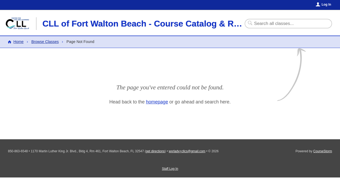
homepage (157, 102)
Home (18, 42)
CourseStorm (322, 151)
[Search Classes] (285, 23)
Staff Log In (170, 169)
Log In (326, 4)
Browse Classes (45, 42)
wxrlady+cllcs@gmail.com (187, 151)
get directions (155, 151)
